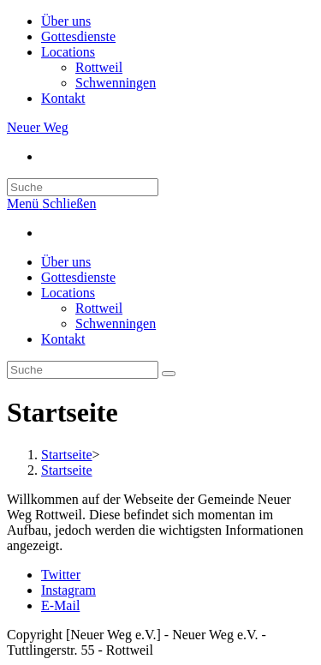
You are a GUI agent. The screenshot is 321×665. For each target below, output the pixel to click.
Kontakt (63, 98)
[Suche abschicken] (168, 373)
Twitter (60, 574)
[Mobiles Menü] (51, 203)
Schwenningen (115, 82)
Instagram (68, 590)
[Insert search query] (82, 187)
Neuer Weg (37, 127)
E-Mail (60, 605)
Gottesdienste (78, 36)
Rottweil (98, 67)
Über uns (66, 21)
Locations (68, 52)
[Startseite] (66, 454)
